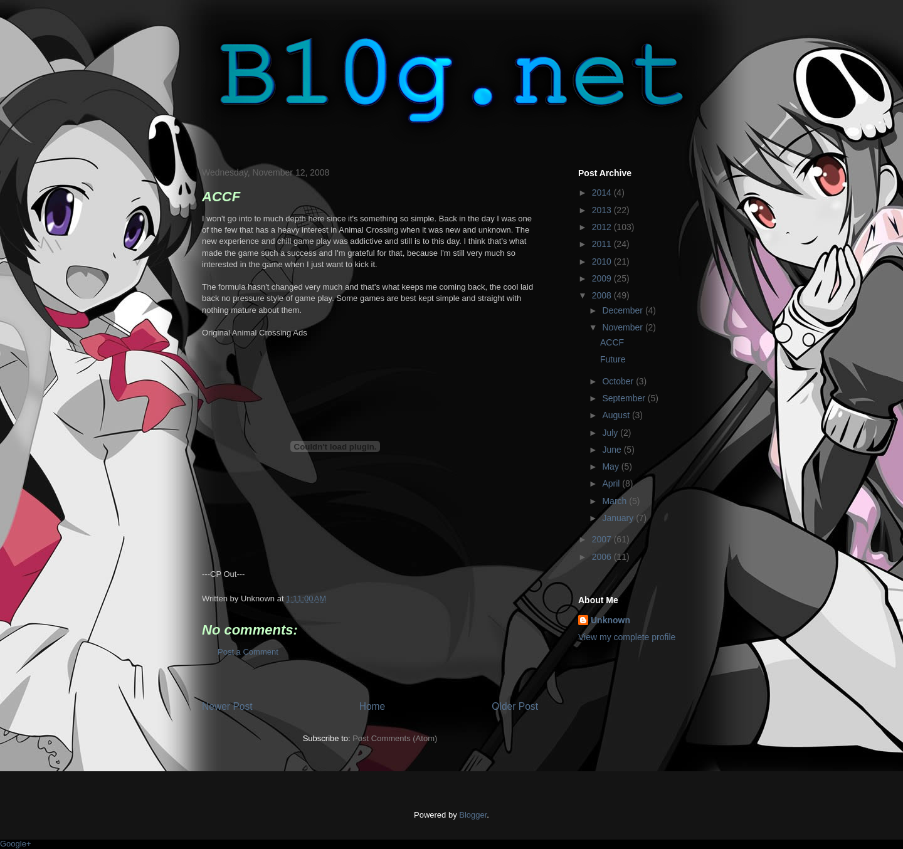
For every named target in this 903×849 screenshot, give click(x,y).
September (624, 398)
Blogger (473, 815)
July (611, 433)
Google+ (15, 843)
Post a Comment (248, 652)
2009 (603, 278)
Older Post (515, 706)
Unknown (610, 620)
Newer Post (227, 706)
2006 (603, 557)
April (612, 483)
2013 (603, 210)
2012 (603, 227)
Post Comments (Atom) (394, 738)
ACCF (612, 342)
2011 (603, 244)
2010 (603, 261)
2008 (603, 295)
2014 (603, 192)
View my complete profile (626, 637)
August (616, 415)
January (619, 518)
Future (612, 359)
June (612, 450)
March (615, 501)
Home (372, 706)
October (619, 381)
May (611, 466)
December (623, 310)
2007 (603, 539)
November (623, 327)
